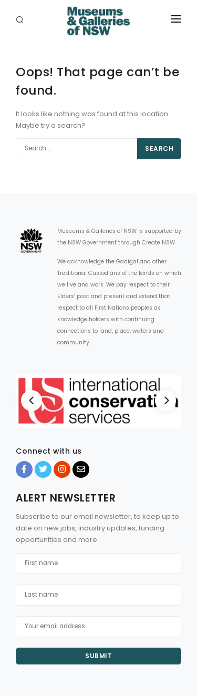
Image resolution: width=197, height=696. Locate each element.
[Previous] (31, 400)
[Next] (165, 400)
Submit (98, 655)
